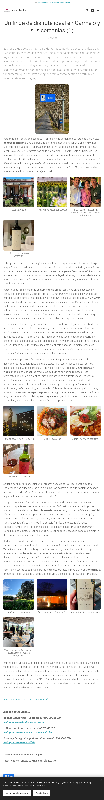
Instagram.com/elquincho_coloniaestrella (27, 732)
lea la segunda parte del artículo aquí (26, 699)
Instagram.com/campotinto (19, 742)
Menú (98, 10)
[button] (87, 10)
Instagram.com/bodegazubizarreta (23, 721)
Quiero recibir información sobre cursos (54, 2)
